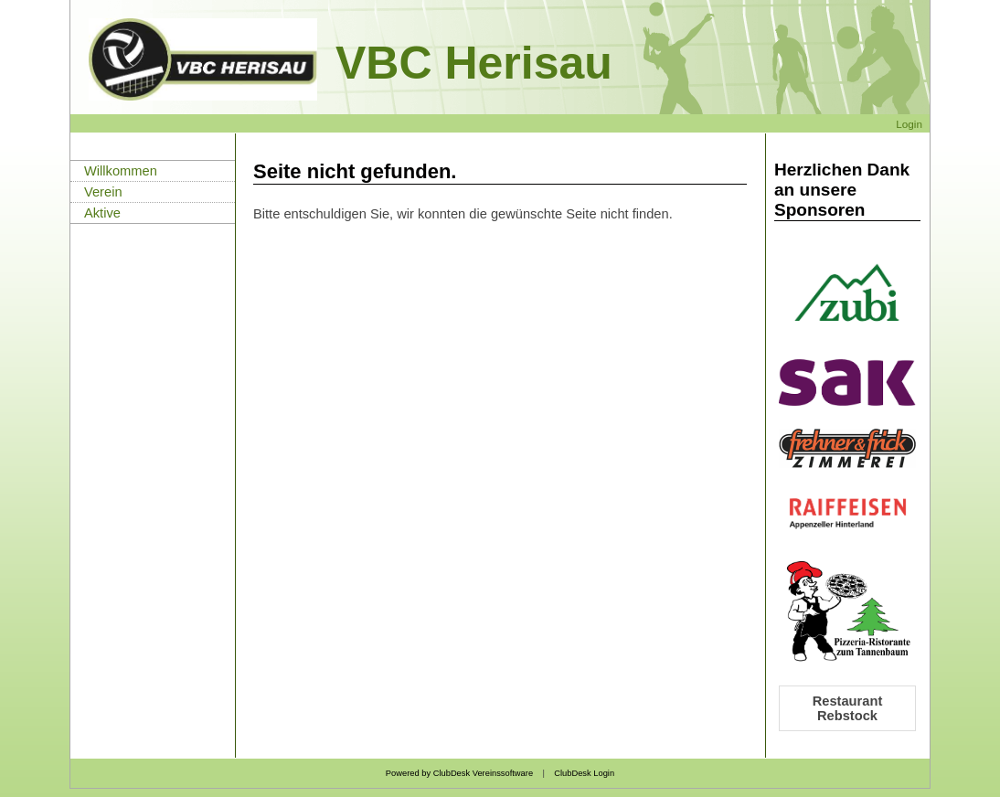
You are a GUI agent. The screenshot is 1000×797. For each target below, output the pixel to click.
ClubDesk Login (584, 773)
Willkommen (120, 171)
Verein (103, 192)
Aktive (102, 213)
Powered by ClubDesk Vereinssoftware (459, 773)
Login (909, 124)
